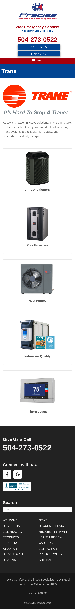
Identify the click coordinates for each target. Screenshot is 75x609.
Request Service (52, 525)
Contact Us (48, 548)
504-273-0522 (37, 39)
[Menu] (37, 61)
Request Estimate (53, 531)
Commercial (12, 531)
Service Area (13, 554)
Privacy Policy (50, 554)
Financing (10, 542)
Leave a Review (50, 537)
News (43, 520)
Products (11, 537)
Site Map (45, 559)
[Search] (37, 509)
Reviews (9, 559)
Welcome (10, 520)
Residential (12, 525)
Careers (46, 542)
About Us (10, 548)
